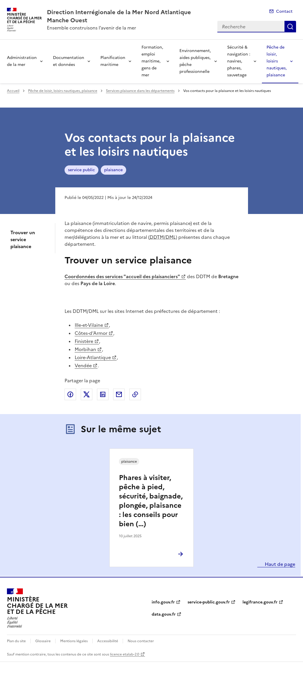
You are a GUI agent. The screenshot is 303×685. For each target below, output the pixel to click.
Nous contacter (141, 641)
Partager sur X (86, 394)
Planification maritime (112, 61)
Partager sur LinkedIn (103, 394)
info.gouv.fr (163, 602)
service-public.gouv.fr (209, 602)
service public (81, 170)
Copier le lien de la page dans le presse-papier (135, 394)
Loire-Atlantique (93, 357)
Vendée (83, 365)
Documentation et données (68, 61)
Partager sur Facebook (70, 394)
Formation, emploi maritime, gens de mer (152, 61)
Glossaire (43, 641)
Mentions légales (74, 641)
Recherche (290, 26)
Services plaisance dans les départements (140, 90)
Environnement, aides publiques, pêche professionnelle (195, 61)
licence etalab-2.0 (124, 654)
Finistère (84, 341)
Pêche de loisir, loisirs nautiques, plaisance (277, 61)
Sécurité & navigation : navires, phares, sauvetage (238, 61)
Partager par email (119, 394)
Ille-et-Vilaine (89, 325)
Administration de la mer (22, 61)
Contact (284, 11)
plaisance (113, 170)
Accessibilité (107, 641)
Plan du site (16, 641)
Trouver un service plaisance (22, 239)
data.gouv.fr (164, 614)
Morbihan (85, 349)
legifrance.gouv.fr (260, 602)
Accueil (13, 90)
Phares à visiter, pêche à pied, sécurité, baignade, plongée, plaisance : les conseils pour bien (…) (151, 500)
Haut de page (279, 564)
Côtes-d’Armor (91, 333)
